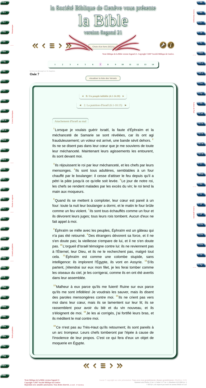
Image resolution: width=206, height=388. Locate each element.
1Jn (201, 224)
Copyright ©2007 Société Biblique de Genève (42, 382)
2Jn (201, 234)
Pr (4, 189)
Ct (4, 208)
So (4, 346)
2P (201, 214)
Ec (4, 198)
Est (4, 159)
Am (4, 287)
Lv (4, 22)
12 (138, 64)
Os (4, 267)
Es (4, 218)
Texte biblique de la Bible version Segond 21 (42, 380)
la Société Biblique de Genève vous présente (103, 7)
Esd (4, 140)
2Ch (4, 130)
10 (123, 64)
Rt (4, 71)
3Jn (201, 244)
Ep (201, 93)
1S (4, 81)
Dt (4, 41)
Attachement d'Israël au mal (70, 121)
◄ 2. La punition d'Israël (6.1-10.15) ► (103, 105)
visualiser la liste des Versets (103, 78)
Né (4, 149)
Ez (4, 248)
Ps (4, 179)
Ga (201, 83)
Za (4, 365)
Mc (201, 12)
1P (201, 204)
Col (201, 113)
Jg (4, 61)
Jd (201, 254)
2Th (201, 133)
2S (4, 90)
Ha (4, 336)
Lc (201, 22)
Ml (4, 375)
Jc (201, 194)
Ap (201, 264)
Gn (4, 2)
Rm (201, 53)
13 (145, 64)
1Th (201, 123)
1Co (201, 63)
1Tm (201, 143)
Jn (201, 32)
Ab (4, 297)
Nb (4, 32)
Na (4, 326)
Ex (4, 12)
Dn (4, 257)
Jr (4, 228)
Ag (4, 356)
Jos (4, 51)
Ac (201, 43)
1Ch (4, 120)
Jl (4, 277)
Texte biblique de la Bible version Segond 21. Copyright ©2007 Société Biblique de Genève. (138, 54)
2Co (201, 73)
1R (4, 100)
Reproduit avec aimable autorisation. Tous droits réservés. (54, 385)
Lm (4, 238)
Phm (201, 174)
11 (130, 64)
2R (4, 110)
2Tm (201, 153)
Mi (4, 316)
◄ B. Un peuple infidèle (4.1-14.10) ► (103, 96)
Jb (4, 169)
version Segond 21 (103, 32)
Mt (201, 2)
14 (153, 64)
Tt (201, 164)
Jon (4, 306)
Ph (201, 103)
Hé (201, 184)
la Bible (103, 20)
